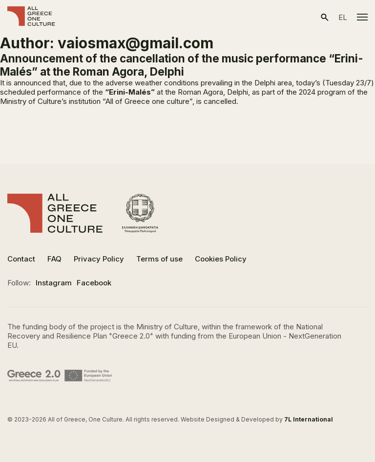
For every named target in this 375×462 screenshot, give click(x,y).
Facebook (94, 282)
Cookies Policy (221, 258)
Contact (21, 258)
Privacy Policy (99, 258)
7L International (308, 419)
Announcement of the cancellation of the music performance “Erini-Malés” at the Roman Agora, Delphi (181, 65)
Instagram (54, 282)
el (342, 17)
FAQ (54, 258)
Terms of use (159, 258)
